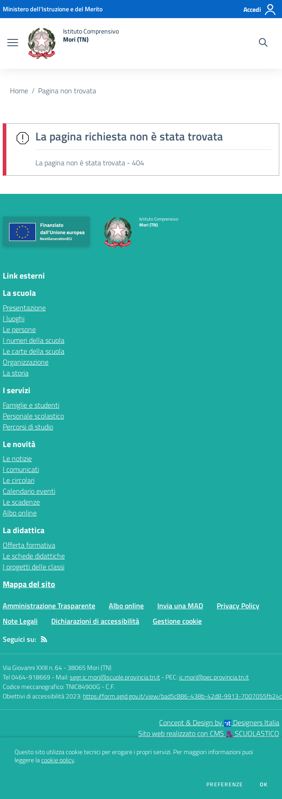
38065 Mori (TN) (90, 667)
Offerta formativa (29, 544)
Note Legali (20, 621)
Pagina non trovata (67, 90)
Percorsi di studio (28, 426)
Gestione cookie (177, 621)
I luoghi (13, 318)
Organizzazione (26, 361)
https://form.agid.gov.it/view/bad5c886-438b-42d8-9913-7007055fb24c (182, 696)
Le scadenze (21, 501)
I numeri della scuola (33, 340)
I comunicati (21, 469)
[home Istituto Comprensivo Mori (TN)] (73, 43)
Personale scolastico (33, 415)
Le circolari (18, 480)
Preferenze (224, 784)
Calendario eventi (29, 491)
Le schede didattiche (34, 555)
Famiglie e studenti (31, 405)
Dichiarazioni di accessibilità (95, 621)
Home (19, 90)
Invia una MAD (180, 605)
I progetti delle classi (33, 566)
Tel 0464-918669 (26, 677)
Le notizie (17, 458)
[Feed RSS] (44, 639)
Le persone (19, 329)
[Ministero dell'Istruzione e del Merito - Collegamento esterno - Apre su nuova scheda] (52, 9)
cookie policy (57, 760)
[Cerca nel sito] (263, 43)
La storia (16, 372)
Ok (264, 784)
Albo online (20, 512)
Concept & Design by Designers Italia (219, 722)
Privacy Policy (238, 605)
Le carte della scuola (33, 351)
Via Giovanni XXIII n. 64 (32, 667)
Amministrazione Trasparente (49, 605)
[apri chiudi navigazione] (12, 43)
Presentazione (24, 307)
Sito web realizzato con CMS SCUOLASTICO (208, 733)
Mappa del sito (29, 584)
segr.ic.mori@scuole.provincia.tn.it (115, 677)
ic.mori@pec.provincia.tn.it (214, 677)
